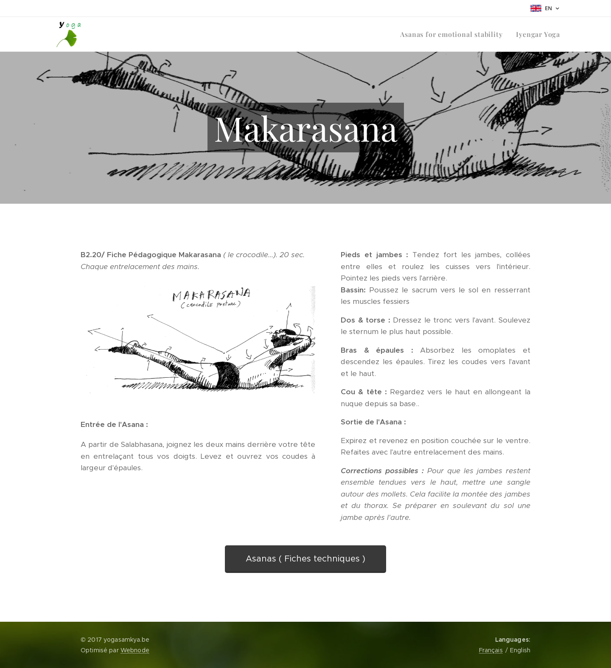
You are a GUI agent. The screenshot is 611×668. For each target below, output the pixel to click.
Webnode (135, 650)
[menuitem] (453, 34)
